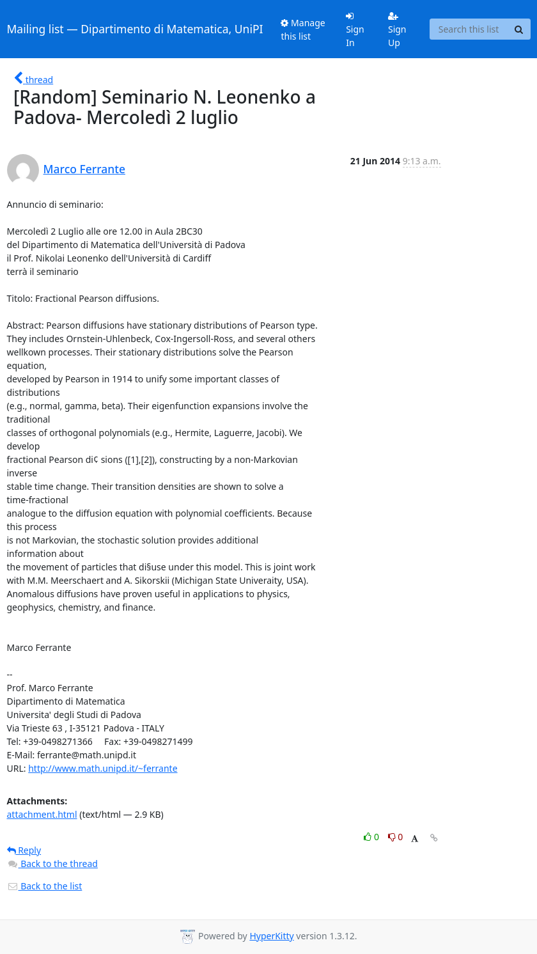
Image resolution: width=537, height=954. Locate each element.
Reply (24, 850)
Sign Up (397, 30)
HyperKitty (271, 936)
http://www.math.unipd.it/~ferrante (102, 768)
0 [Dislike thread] (395, 837)
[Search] (519, 29)
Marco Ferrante (84, 168)
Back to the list (44, 886)
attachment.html (42, 814)
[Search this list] (469, 29)
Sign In (355, 30)
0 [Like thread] (372, 837)
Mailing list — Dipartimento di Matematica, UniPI (135, 28)
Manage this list (303, 29)
